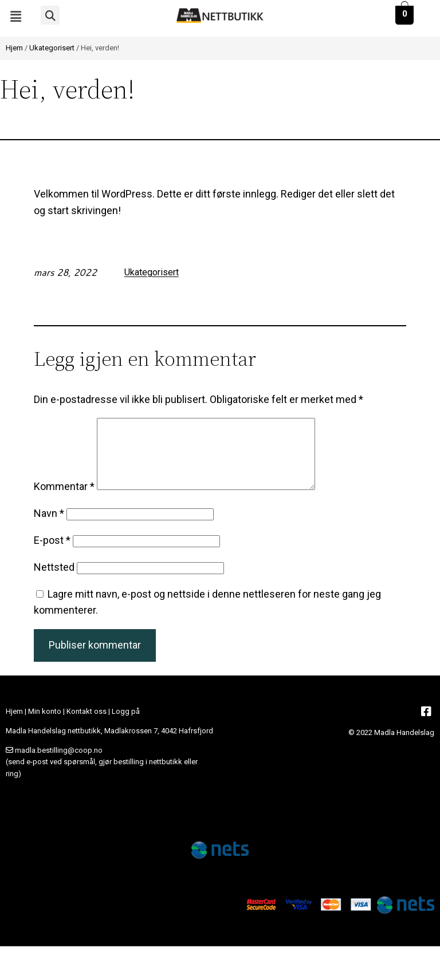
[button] (15, 16)
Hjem (14, 48)
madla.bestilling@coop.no (59, 764)
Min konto (44, 725)
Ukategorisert (51, 48)
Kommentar (64, 500)
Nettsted (54, 581)
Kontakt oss (86, 725)
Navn (49, 527)
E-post (52, 554)
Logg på (126, 725)
